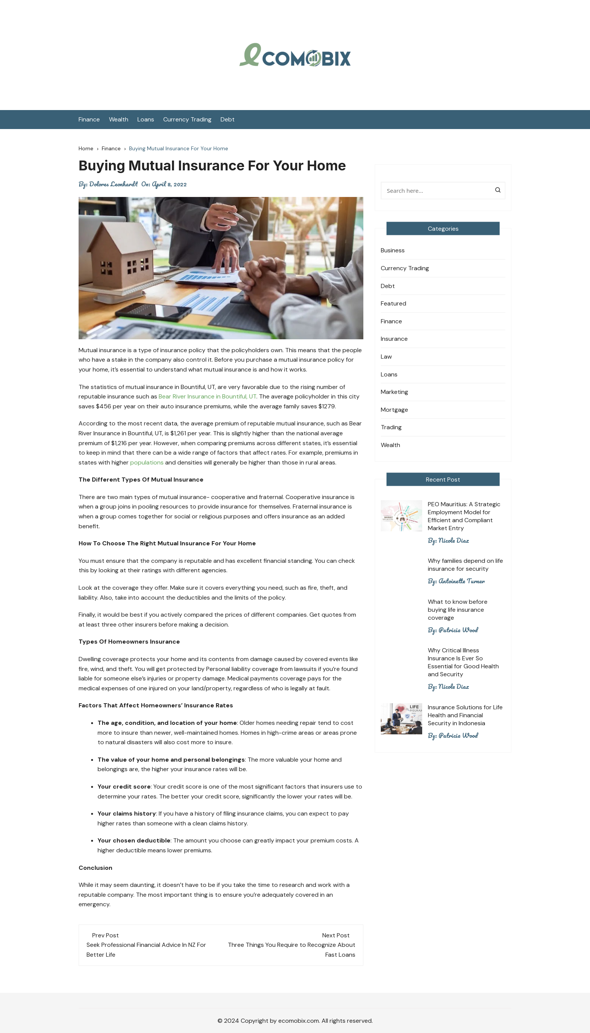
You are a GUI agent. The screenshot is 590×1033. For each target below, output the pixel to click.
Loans (145, 119)
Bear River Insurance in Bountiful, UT (207, 396)
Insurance (394, 339)
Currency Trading (187, 119)
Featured (393, 303)
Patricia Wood (458, 630)
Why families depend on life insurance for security (465, 565)
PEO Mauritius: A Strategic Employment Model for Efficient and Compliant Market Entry (464, 516)
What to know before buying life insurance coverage (457, 610)
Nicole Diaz (454, 540)
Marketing (394, 392)
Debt (228, 119)
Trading (391, 427)
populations (147, 462)
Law (386, 357)
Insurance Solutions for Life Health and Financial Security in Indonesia (465, 715)
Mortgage (394, 410)
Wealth (118, 119)
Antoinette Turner (462, 581)
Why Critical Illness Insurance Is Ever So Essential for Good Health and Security (463, 662)
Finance (89, 119)
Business (393, 250)
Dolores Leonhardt (113, 184)
